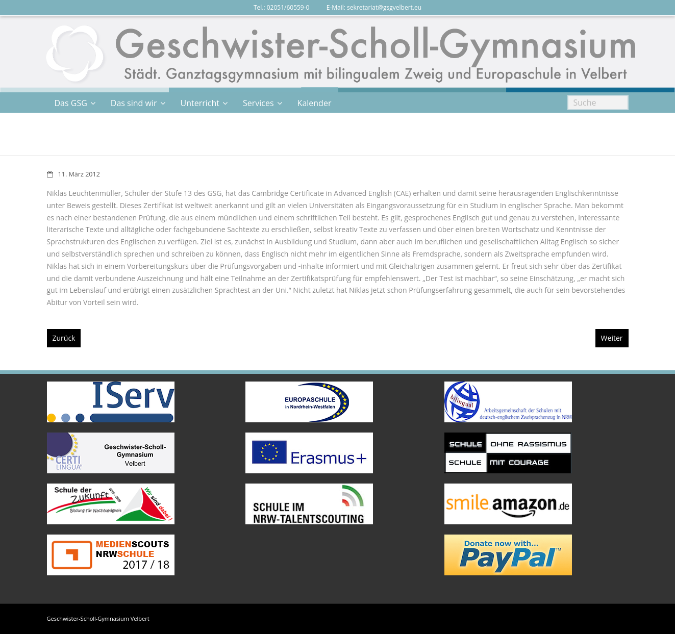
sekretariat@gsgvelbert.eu (384, 7)
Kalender (314, 103)
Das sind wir (134, 103)
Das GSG (71, 103)
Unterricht (200, 103)
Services (258, 103)
